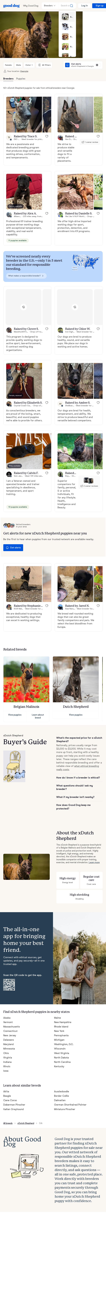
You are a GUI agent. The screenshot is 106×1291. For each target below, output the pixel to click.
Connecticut (9, 987)
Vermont (8, 978)
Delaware (8, 996)
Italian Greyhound (13, 1064)
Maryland (8, 1000)
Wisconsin (59, 1005)
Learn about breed (38, 704)
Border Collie (61, 1051)
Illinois (6, 1022)
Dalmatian (59, 1056)
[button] (24, 115)
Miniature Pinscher (64, 1064)
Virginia (7, 1013)
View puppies (14, 704)
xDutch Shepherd (26, 1079)
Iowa (6, 1027)
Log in (84, 5)
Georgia (22, 71)
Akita (6, 1047)
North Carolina (62, 1018)
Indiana (7, 1018)
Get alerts (13, 537)
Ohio (6, 1009)
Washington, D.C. (63, 1000)
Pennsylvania (61, 991)
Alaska (7, 974)
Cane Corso (10, 1056)
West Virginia (61, 1009)
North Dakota (61, 1013)
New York (59, 987)
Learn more (81, 838)
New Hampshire (63, 978)
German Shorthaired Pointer (69, 1060)
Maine (57, 974)
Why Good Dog (30, 6)
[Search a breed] (67, 6)
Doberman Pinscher (14, 1060)
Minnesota (9, 1005)
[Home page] (11, 6)
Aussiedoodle (61, 1047)
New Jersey (9, 991)
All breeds (8, 1079)
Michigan (59, 996)
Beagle (7, 1051)
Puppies (20, 78)
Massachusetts (11, 983)
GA (41, 1079)
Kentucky (59, 1022)
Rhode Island (61, 983)
